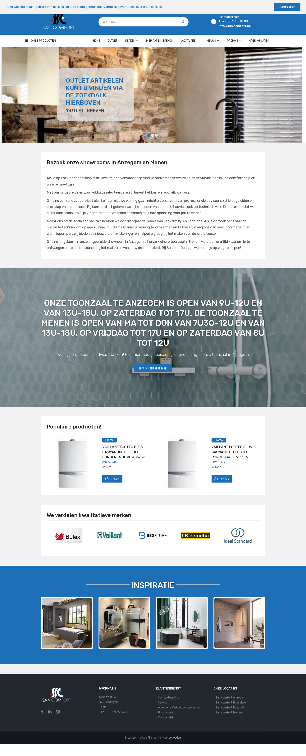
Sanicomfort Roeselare (231, 702)
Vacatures (189, 40)
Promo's (234, 40)
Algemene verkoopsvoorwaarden (179, 707)
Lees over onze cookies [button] (145, 7)
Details (112, 478)
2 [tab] (152, 135)
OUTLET (112, 40)
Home (96, 40)
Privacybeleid (166, 712)
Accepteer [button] (287, 6)
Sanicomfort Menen (229, 712)
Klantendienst (168, 688)
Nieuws (213, 40)
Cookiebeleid (166, 717)
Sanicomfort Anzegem (230, 697)
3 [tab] (156, 135)
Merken (132, 40)
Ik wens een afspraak (153, 368)
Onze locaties (225, 688)
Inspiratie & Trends (159, 40)
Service (162, 702)
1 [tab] (148, 135)
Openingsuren (259, 40)
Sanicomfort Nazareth (230, 707)
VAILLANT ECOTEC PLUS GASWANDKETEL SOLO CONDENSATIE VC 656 (232, 452)
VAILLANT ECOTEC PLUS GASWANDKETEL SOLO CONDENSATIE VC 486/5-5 (124, 452)
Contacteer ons (168, 697)
